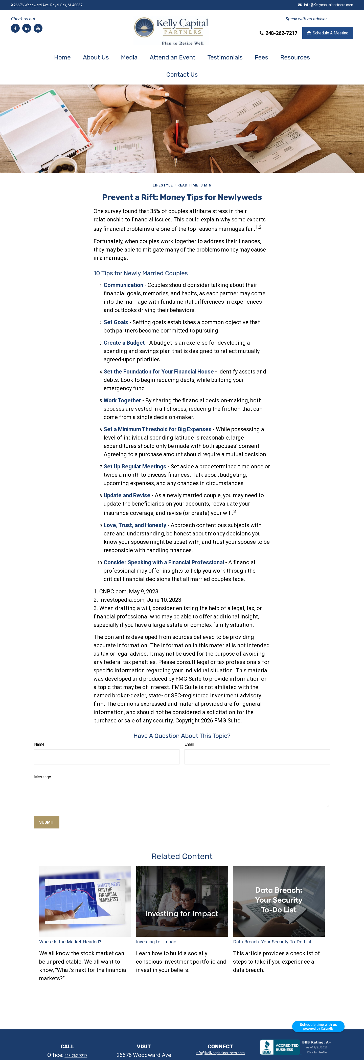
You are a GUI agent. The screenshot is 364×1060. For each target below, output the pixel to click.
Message (42, 777)
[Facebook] (15, 28)
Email (189, 744)
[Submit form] (46, 822)
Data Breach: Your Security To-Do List (272, 942)
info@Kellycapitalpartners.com (325, 5)
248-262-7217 (278, 33)
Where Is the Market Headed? (70, 942)
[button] (62, 57)
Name (39, 744)
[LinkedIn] (26, 28)
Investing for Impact (157, 942)
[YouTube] (38, 28)
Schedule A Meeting (327, 33)
